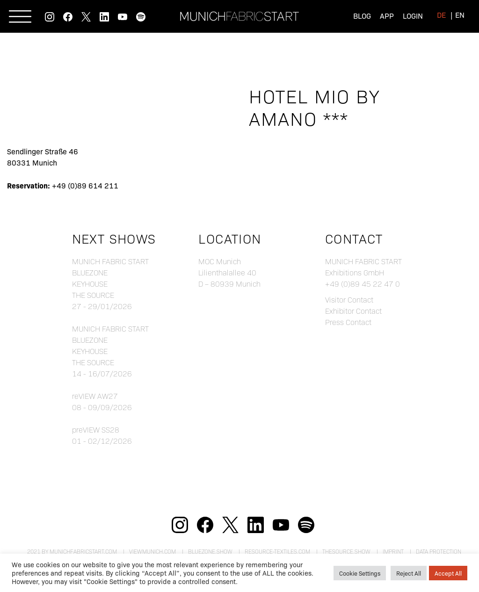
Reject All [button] (408, 573)
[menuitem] (441, 15)
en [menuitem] (459, 15)
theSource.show (346, 551)
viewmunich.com (152, 551)
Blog (362, 16)
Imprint (393, 551)
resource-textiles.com (277, 551)
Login (413, 16)
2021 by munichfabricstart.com (72, 551)
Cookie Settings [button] (359, 573)
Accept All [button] (448, 573)
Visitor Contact (349, 299)
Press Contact (348, 322)
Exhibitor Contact (353, 311)
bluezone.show (210, 551)
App (387, 16)
